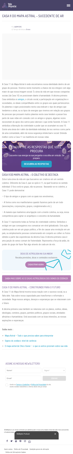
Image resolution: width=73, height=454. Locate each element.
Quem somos (8, 449)
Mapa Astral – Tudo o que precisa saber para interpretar (29, 335)
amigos (21, 99)
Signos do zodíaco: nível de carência (20, 340)
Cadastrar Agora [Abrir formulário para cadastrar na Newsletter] (36, 264)
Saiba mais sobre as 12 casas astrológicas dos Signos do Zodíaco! (36, 278)
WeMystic (18, 27)
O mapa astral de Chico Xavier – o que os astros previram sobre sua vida (36, 346)
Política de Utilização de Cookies (16, 452)
